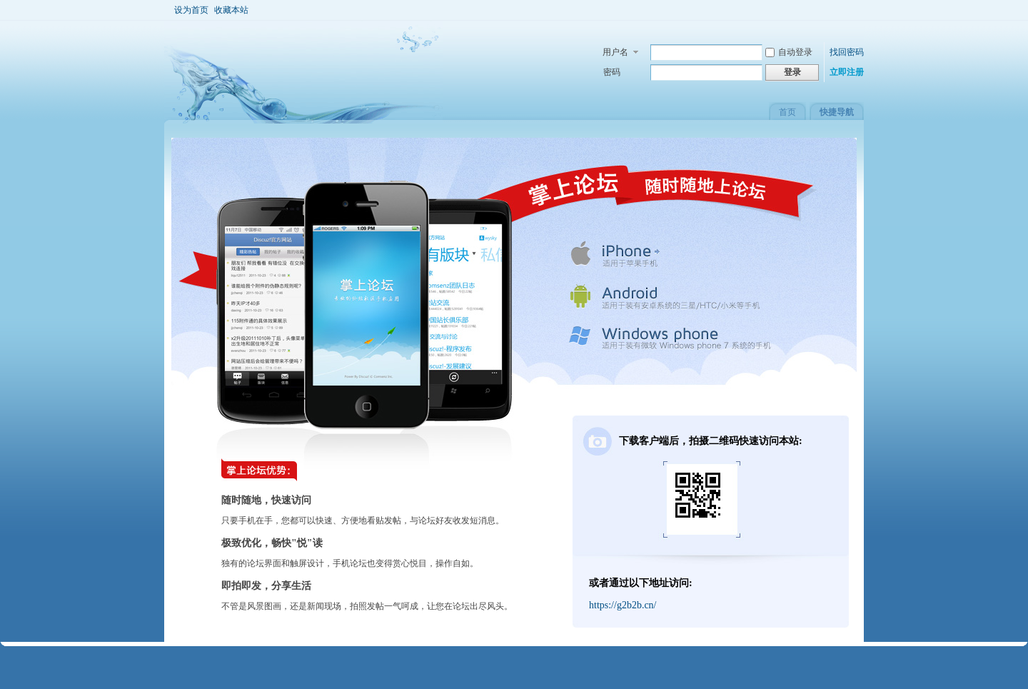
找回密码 (847, 52)
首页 (787, 112)
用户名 (615, 52)
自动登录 (788, 52)
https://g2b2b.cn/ (623, 605)
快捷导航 (837, 112)
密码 (611, 72)
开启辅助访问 (853, 10)
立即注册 (847, 72)
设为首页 (191, 10)
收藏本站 (231, 10)
